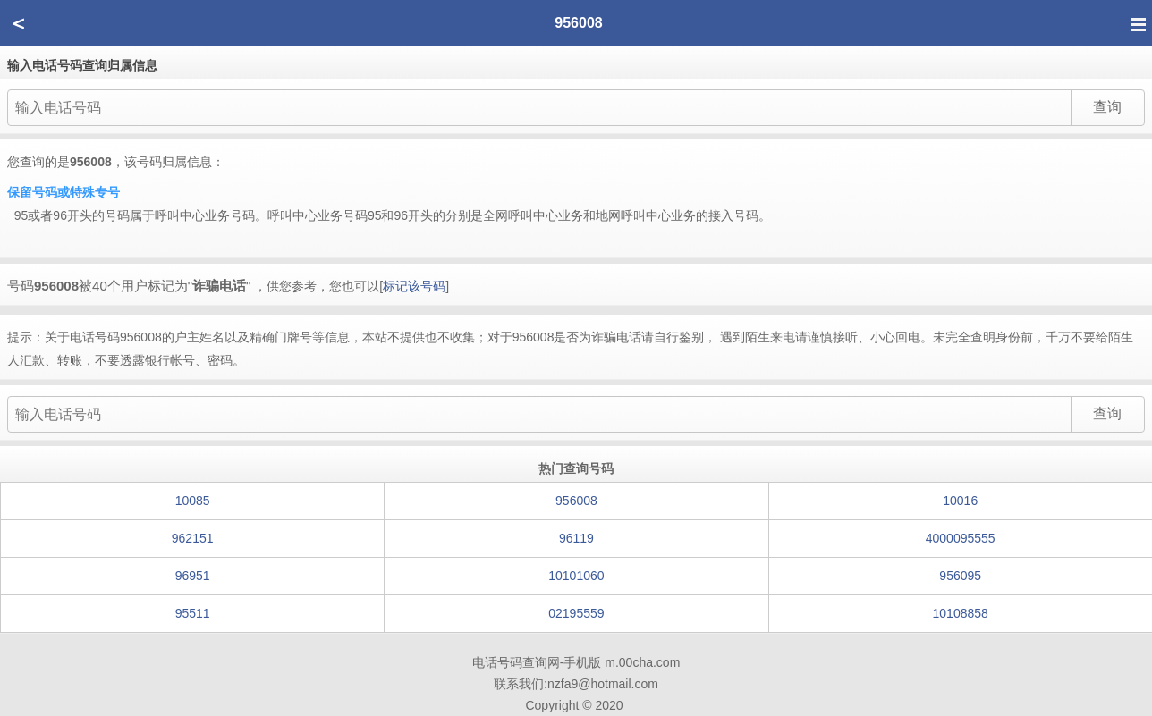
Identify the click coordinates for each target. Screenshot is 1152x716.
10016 (960, 500)
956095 (960, 576)
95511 (192, 613)
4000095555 (960, 538)
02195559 (576, 613)
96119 (576, 538)
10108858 (960, 613)
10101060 (576, 576)
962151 (193, 538)
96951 (192, 576)
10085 (192, 500)
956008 (576, 500)
